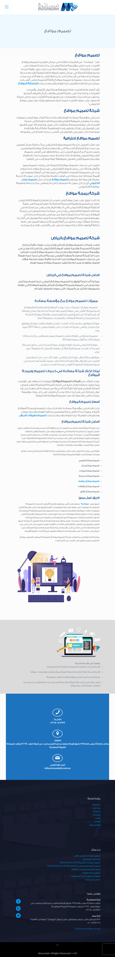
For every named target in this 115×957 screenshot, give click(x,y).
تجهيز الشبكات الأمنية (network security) (80, 862)
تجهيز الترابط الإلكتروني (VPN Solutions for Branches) (73, 866)
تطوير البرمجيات (92, 879)
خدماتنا (96, 811)
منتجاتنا (96, 815)
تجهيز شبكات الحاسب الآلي (87, 856)
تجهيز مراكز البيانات (91, 873)
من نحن (96, 808)
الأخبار (97, 818)
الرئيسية (96, 804)
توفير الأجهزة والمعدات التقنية (85, 869)
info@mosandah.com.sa (57, 768)
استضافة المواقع (28, 83)
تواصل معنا (94, 825)
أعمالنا (97, 821)
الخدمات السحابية (91, 859)
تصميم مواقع (60, 179)
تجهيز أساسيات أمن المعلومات (85, 876)
